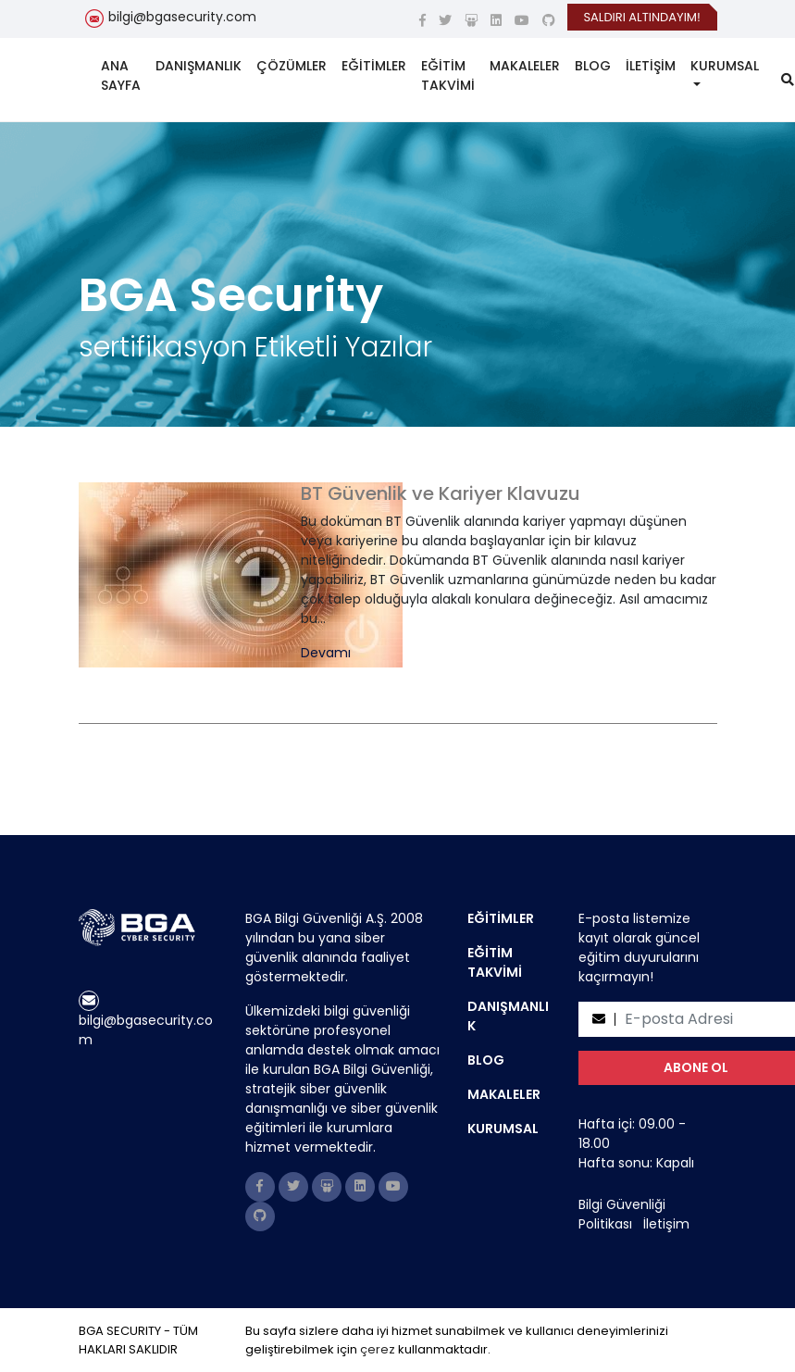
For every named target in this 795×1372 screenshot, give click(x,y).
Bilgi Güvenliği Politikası (621, 1214)
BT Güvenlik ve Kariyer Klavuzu (440, 493)
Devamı (326, 653)
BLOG (593, 65)
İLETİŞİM (651, 65)
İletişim (666, 1224)
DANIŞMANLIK (198, 65)
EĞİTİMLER (374, 65)
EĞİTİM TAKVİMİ (448, 75)
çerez (377, 1349)
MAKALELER (525, 65)
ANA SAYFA (121, 75)
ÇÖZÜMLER (291, 65)
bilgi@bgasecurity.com (182, 16)
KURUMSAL (724, 65)
